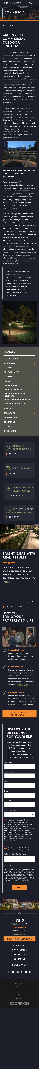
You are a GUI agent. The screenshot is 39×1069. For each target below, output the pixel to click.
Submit (20, 888)
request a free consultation (22, 714)
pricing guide (23, 684)
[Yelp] (21, 972)
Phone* (6, 791)
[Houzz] (26, 972)
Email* (6, 781)
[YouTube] (13, 972)
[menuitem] (17, 359)
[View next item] (36, 602)
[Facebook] (9, 972)
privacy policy (23, 838)
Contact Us (19, 959)
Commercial (19, 954)
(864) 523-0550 (19, 934)
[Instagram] (17, 972)
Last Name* (8, 772)
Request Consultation (19, 939)
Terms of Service (9, 840)
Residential (19, 945)
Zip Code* (7, 800)
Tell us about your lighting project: (15, 854)
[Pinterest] (30, 972)
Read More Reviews (12, 607)
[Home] (11, 3)
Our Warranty (19, 950)
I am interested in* (10, 810)
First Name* (8, 762)
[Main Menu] (35, 3)
